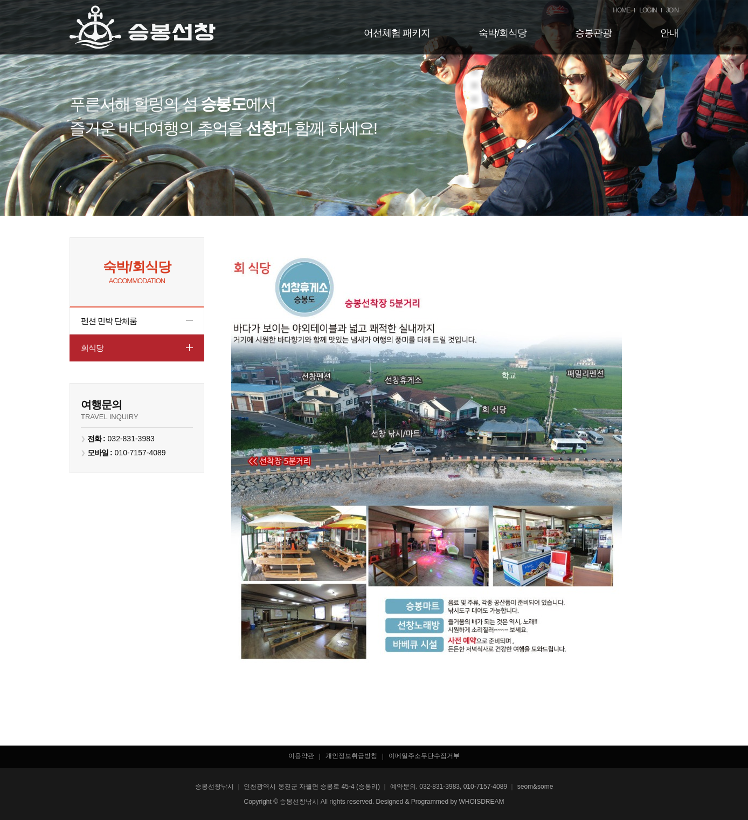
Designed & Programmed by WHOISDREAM (440, 801)
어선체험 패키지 (397, 33)
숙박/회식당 (503, 33)
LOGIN (647, 10)
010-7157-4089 (140, 452)
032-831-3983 (131, 438)
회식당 (92, 347)
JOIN (672, 10)
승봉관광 (593, 33)
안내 (669, 33)
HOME (621, 10)
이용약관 (301, 756)
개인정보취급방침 (351, 756)
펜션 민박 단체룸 (109, 320)
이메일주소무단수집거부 (424, 756)
